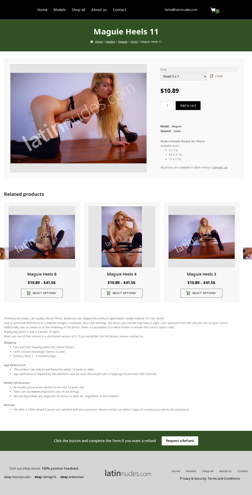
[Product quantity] (167, 106)
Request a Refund (180, 441)
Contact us (219, 167)
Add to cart (188, 105)
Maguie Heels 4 (121, 274)
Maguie (123, 41)
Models (59, 9)
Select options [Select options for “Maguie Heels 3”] (204, 293)
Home (42, 9)
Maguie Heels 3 (201, 274)
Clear (219, 76)
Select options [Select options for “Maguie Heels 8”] (44, 293)
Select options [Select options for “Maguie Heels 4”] (124, 293)
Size (164, 69)
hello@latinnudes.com (181, 9)
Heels (134, 41)
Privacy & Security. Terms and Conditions (210, 478)
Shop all (78, 9)
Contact (119, 9)
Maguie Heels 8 (41, 274)
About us (99, 9)
